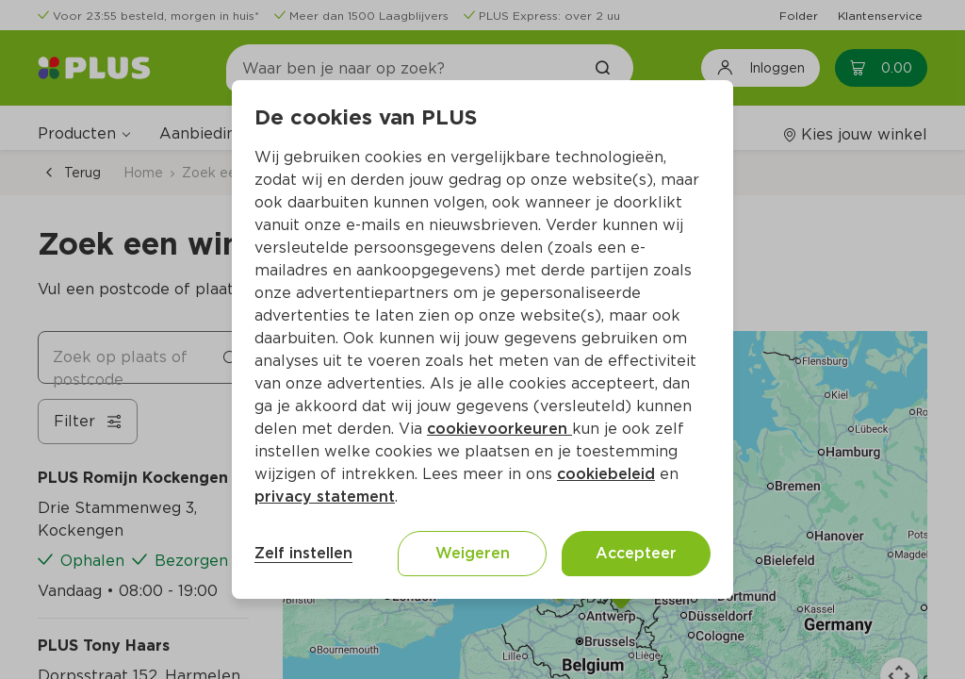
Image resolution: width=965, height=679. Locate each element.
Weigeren (472, 553)
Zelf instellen (303, 553)
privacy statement (324, 496)
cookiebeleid (606, 474)
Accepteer (636, 553)
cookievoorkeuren (499, 429)
